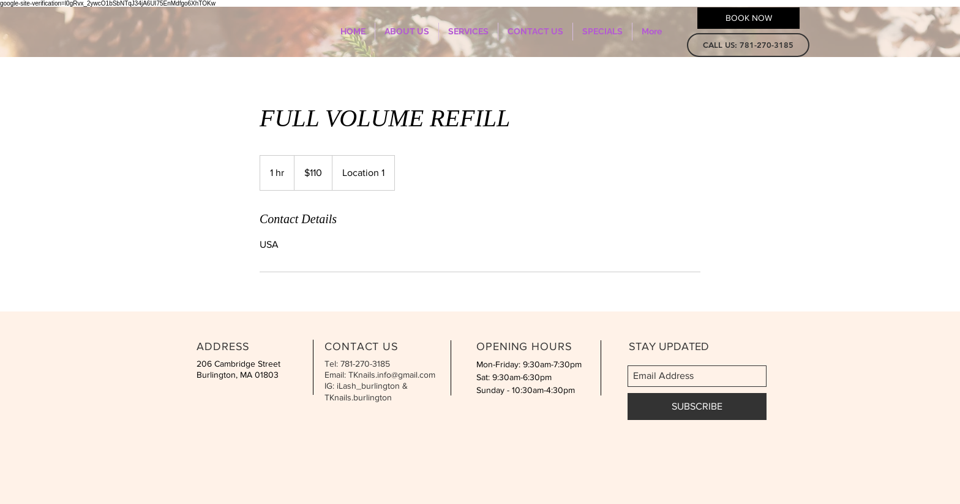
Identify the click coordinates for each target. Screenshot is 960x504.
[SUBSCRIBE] (697, 406)
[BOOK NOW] (748, 18)
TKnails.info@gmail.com (391, 375)
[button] (748, 45)
